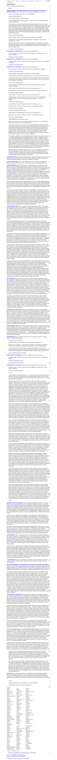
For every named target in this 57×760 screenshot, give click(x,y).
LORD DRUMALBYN (11, 559)
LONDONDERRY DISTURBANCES (17, 754)
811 (49, 687)
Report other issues (18, 758)
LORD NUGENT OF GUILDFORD (14, 51)
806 (49, 528)
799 (49, 292)
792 (49, 45)
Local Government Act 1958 (40, 407)
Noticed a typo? (10, 758)
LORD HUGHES (10, 534)
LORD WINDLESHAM (11, 165)
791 (49, 6)
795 (49, 170)
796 (49, 200)
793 (49, 94)
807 (49, 560)
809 (49, 621)
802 (49, 400)
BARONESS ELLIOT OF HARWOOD (14, 502)
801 (49, 362)
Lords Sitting (10, 2)
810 (49, 651)
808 (49, 589)
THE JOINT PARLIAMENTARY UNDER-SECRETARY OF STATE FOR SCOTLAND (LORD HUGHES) (28, 564)
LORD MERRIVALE (11, 278)
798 (49, 263)
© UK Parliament (26, 758)
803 (49, 430)
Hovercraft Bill (34, 25)
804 (49, 462)
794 (49, 137)
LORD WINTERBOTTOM (12, 161)
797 (49, 233)
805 (49, 494)
